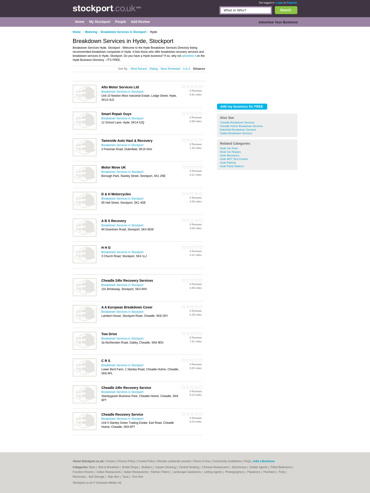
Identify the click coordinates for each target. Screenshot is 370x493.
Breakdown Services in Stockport (122, 91)
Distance (199, 68)
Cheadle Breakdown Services (237, 122)
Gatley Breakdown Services (236, 133)
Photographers (235, 472)
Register (292, 2)
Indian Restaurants (109, 472)
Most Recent (139, 68)
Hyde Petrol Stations (232, 166)
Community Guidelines (226, 461)
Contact (110, 461)
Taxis (126, 476)
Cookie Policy (146, 461)
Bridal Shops (130, 467)
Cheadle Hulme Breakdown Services (241, 126)
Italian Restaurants (136, 472)
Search (285, 10)
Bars (92, 467)
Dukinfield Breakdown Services (238, 129)
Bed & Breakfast (109, 467)
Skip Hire (114, 476)
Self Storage (96, 476)
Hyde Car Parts (229, 148)
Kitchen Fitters (160, 472)
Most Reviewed (170, 68)
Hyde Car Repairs (230, 151)
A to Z (186, 68)
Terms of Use (201, 461)
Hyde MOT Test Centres (234, 159)
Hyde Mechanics (229, 155)
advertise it (189, 56)
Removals (79, 476)
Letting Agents (213, 472)
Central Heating (189, 467)
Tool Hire (137, 476)
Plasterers (254, 472)
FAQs (247, 461)
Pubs (282, 472)
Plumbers (269, 472)
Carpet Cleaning (166, 467)
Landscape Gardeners (186, 472)
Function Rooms (83, 472)
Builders (147, 467)
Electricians (239, 467)
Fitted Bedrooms (281, 467)
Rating (154, 68)
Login (279, 2)
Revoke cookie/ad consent (174, 461)
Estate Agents (259, 467)
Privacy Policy (126, 461)
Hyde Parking (228, 162)
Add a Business (264, 461)
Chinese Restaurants (215, 467)
